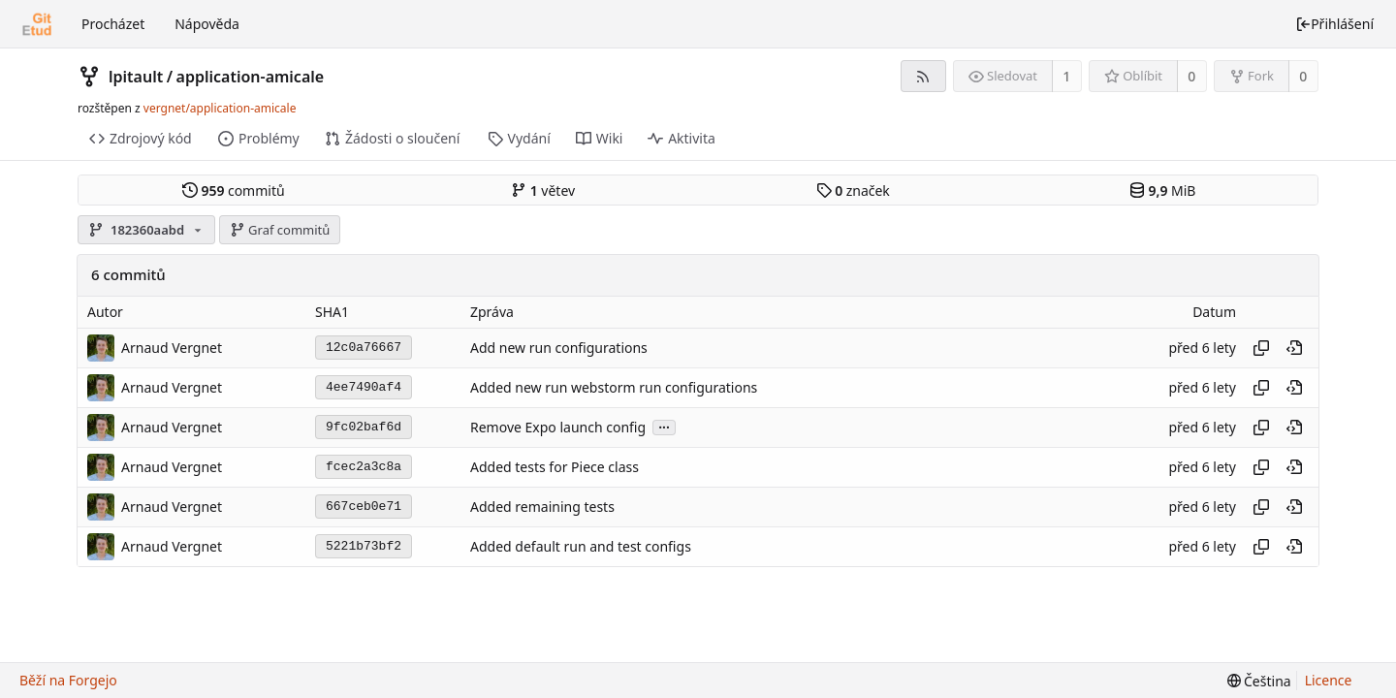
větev (543, 190)
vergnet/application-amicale (220, 108)
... (664, 426)
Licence (1328, 680)
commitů (233, 190)
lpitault (136, 76)
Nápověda (206, 24)
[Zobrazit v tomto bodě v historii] (1294, 348)
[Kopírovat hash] (1261, 348)
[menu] (1259, 681)
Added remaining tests (542, 506)
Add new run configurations (559, 347)
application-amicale (250, 76)
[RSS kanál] (923, 76)
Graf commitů (280, 229)
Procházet (112, 24)
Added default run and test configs (580, 546)
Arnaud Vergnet (171, 347)
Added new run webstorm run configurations (613, 387)
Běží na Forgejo (68, 680)
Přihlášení (1334, 24)
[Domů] (37, 24)
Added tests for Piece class (554, 467)
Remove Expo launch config (558, 427)
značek (853, 190)
